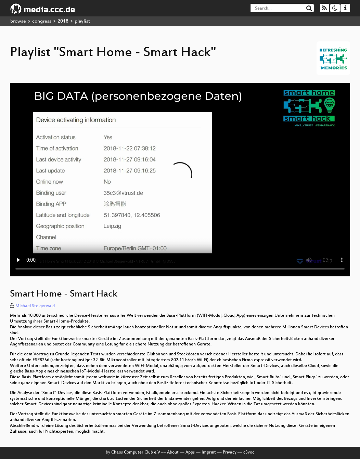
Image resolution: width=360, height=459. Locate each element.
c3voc (248, 452)
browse (18, 21)
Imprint (209, 452)
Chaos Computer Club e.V (135, 452)
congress (41, 21)
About (173, 452)
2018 (62, 21)
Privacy (229, 452)
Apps (190, 452)
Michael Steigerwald (35, 306)
